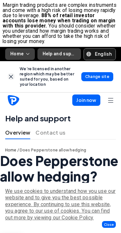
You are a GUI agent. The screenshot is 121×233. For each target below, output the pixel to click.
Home (20, 53)
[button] (109, 224)
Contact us (50, 132)
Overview (17, 132)
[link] (11, 76)
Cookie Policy (77, 218)
